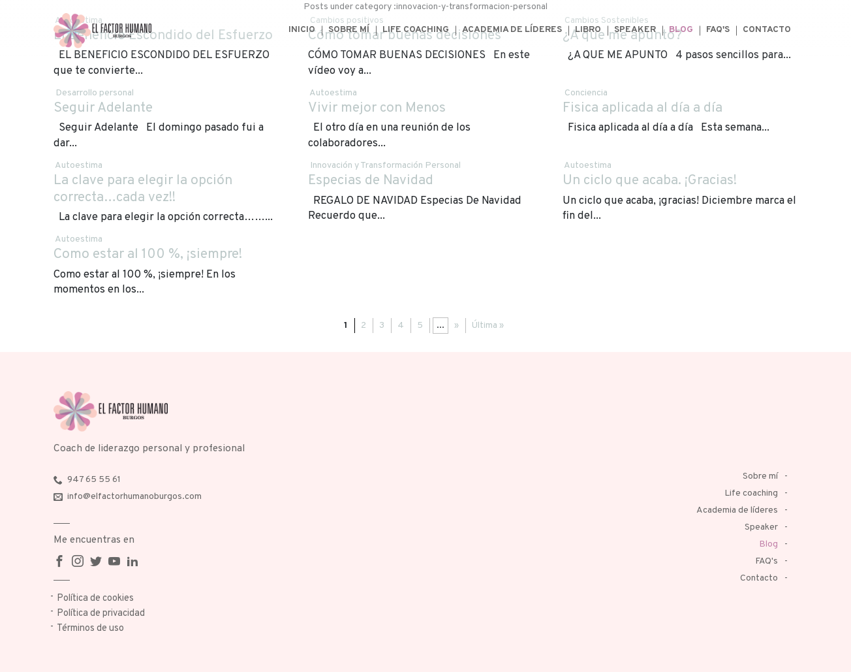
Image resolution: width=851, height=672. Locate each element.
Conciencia (586, 93)
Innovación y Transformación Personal (385, 165)
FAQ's (718, 29)
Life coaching (415, 29)
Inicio (301, 29)
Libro (588, 29)
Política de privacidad (101, 613)
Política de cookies (95, 598)
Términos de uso (90, 628)
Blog (681, 29)
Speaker (635, 29)
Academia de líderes (512, 29)
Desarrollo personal (94, 93)
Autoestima (333, 93)
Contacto (767, 29)
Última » (488, 325)
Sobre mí (348, 29)
